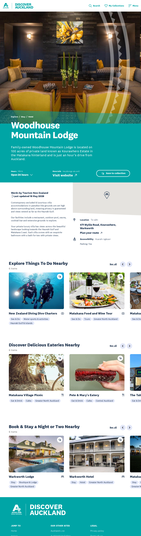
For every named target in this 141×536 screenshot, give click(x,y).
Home (14, 530)
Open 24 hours (22, 174)
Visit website (65, 175)
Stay (23, 116)
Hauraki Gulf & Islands (21, 323)
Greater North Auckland (106, 319)
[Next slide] (129, 264)
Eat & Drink (16, 400)
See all (113, 264)
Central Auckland (104, 400)
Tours (87, 319)
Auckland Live (57, 530)
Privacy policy (97, 530)
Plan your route (91, 232)
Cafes (29, 400)
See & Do (15, 319)
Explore (14, 116)
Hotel (30, 116)
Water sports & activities (36, 319)
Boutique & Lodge (28, 482)
